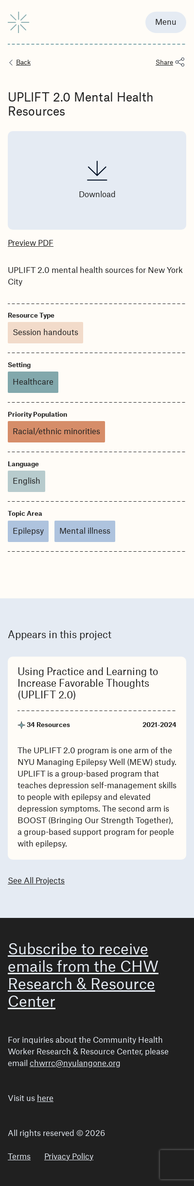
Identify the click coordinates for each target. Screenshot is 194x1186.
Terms (19, 1157)
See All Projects (36, 881)
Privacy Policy (68, 1157)
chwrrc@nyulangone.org (75, 1063)
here (45, 1098)
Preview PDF (30, 243)
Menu (165, 22)
